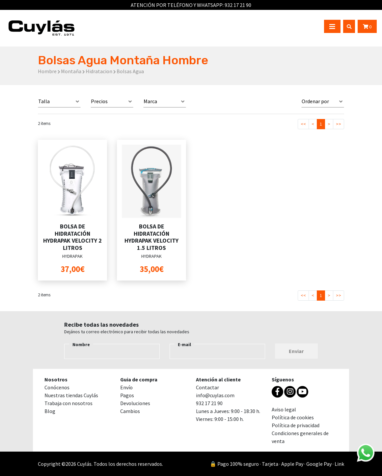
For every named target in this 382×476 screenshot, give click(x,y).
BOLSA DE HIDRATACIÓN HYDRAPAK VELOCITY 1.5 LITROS (151, 237)
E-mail (184, 344)
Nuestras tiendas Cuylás (71, 395)
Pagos (127, 395)
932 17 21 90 (238, 5)
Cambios (130, 411)
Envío (126, 387)
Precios (99, 101)
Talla (44, 101)
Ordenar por (315, 101)
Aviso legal (284, 409)
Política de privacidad (295, 425)
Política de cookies (293, 417)
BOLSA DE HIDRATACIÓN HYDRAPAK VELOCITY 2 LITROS (72, 237)
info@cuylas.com (215, 395)
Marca (150, 101)
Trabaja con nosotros (68, 403)
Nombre (81, 344)
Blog (49, 411)
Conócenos (56, 387)
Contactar (207, 387)
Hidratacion (99, 71)
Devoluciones (135, 403)
